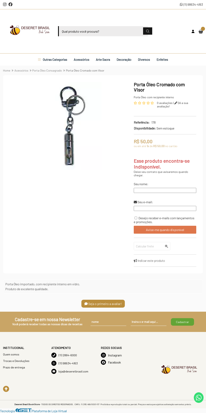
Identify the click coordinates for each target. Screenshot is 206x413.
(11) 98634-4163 (191, 4)
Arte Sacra (103, 59)
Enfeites (162, 59)
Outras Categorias (52, 59)
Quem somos (11, 354)
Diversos (144, 59)
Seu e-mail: (143, 202)
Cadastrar (182, 322)
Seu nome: (141, 184)
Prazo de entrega (14, 367)
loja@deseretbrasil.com (69, 371)
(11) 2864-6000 (64, 355)
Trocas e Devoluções (16, 361)
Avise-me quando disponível (165, 230)
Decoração (123, 59)
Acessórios (81, 59)
